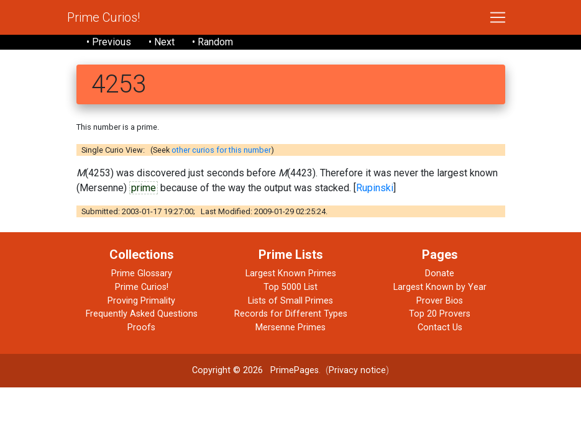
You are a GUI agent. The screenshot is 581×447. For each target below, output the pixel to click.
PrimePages (294, 370)
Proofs (141, 327)
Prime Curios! (103, 17)
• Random (212, 42)
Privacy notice (357, 370)
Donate (439, 273)
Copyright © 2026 (227, 370)
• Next (162, 42)
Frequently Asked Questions (142, 314)
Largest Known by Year (440, 287)
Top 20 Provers (439, 314)
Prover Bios (439, 301)
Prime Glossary (141, 273)
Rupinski (374, 188)
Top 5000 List (290, 287)
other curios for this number (221, 150)
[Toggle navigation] (498, 17)
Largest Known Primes (290, 273)
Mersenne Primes (290, 327)
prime (143, 188)
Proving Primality (141, 301)
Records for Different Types (290, 314)
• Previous (108, 42)
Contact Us (440, 327)
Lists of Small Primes (290, 301)
